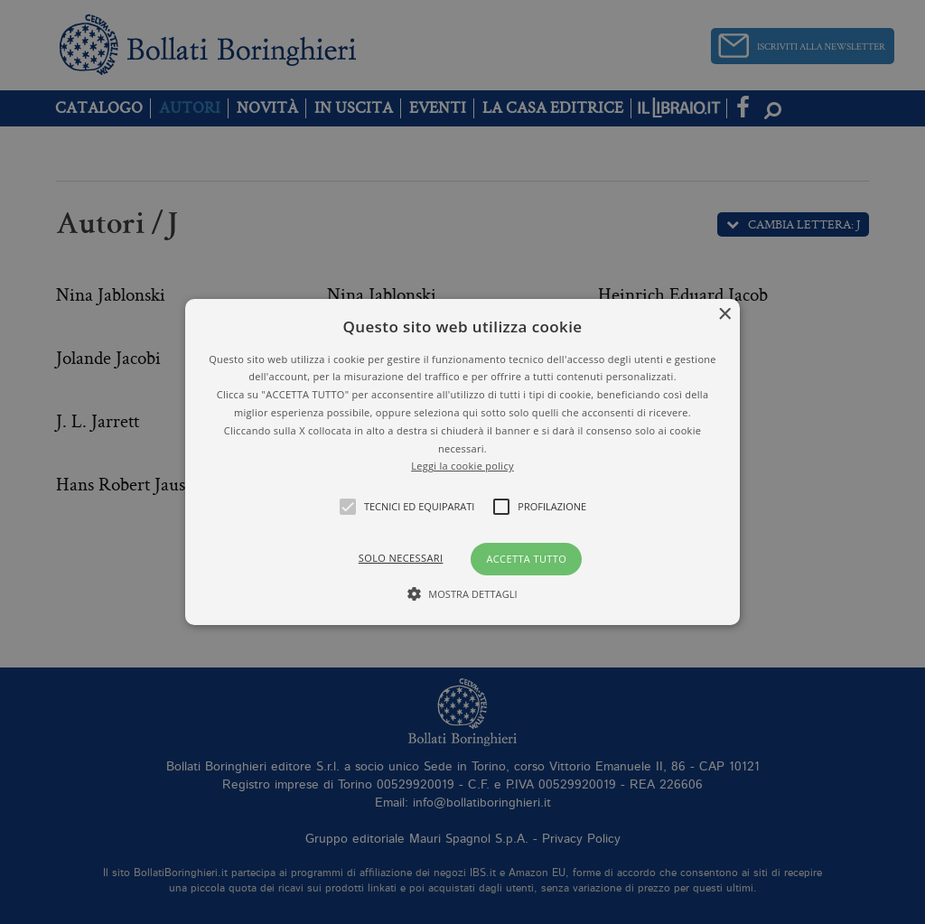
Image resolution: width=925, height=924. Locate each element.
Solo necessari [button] (401, 558)
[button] (462, 462)
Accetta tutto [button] (526, 558)
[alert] (462, 462)
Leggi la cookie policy (462, 465)
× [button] (724, 315)
